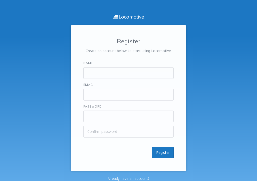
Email (88, 84)
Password (92, 106)
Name (88, 63)
